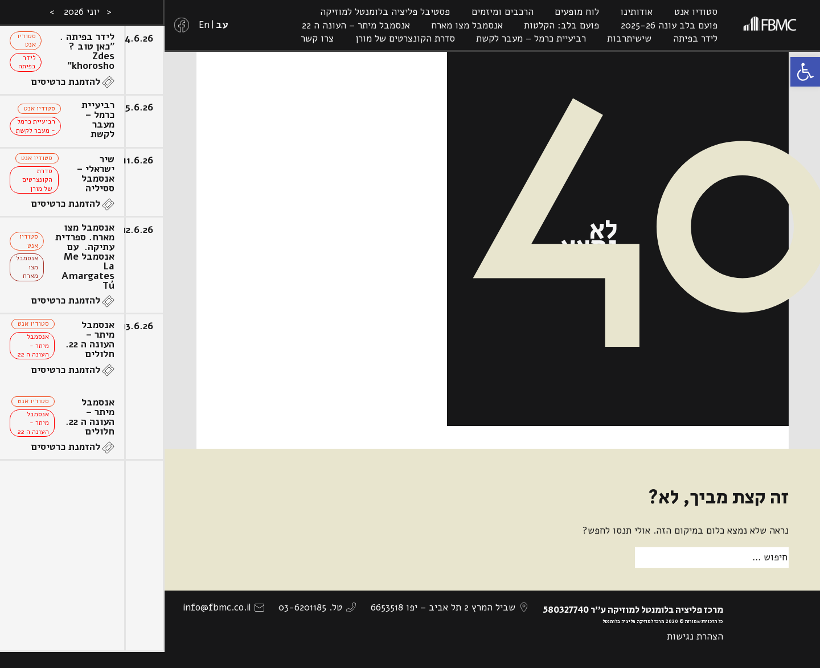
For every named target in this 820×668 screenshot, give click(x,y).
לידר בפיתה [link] (695, 38)
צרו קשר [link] (317, 38)
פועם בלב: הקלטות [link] (561, 25)
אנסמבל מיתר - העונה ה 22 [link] (33, 345)
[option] (82, 334)
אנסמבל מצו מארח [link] (467, 25)
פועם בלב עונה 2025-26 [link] (669, 25)
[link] (805, 72)
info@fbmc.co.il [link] (217, 607)
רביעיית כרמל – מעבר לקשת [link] (531, 38)
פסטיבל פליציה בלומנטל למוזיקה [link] (385, 11)
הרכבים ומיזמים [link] (503, 11)
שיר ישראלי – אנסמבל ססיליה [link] (95, 174)
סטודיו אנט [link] (696, 11)
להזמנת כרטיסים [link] (65, 81)
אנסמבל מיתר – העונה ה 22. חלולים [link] (89, 339)
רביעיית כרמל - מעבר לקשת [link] (35, 125)
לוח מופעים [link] (577, 11)
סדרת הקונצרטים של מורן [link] (405, 38)
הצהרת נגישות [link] (695, 636)
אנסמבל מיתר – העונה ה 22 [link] (356, 25)
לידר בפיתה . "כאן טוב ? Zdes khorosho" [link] (87, 51)
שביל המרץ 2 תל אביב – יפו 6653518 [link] (443, 607)
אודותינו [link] (636, 11)
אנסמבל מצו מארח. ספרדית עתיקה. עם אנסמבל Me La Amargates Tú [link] (84, 256)
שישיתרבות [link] (629, 38)
